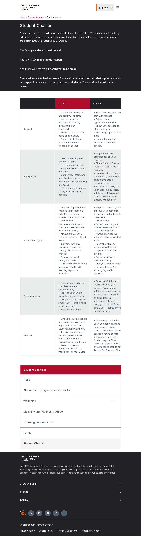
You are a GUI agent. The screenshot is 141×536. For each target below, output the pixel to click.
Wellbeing (29, 401)
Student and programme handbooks (46, 390)
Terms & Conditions (67, 531)
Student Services (35, 17)
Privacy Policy (27, 531)
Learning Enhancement (38, 422)
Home (22, 17)
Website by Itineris (91, 531)
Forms (27, 433)
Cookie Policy (46, 531)
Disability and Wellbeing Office (43, 412)
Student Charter (33, 443)
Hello (26, 380)
